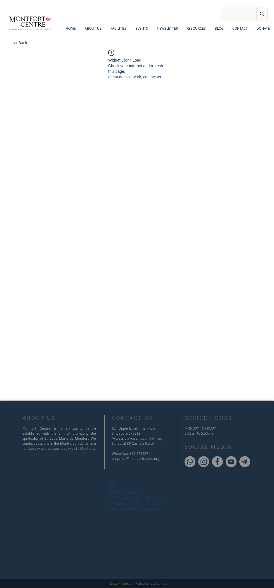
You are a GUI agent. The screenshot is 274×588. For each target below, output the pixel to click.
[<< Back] (20, 42)
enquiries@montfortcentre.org (135, 458)
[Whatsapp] (190, 461)
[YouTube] (231, 461)
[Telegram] (244, 461)
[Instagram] (203, 461)
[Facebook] (217, 461)
